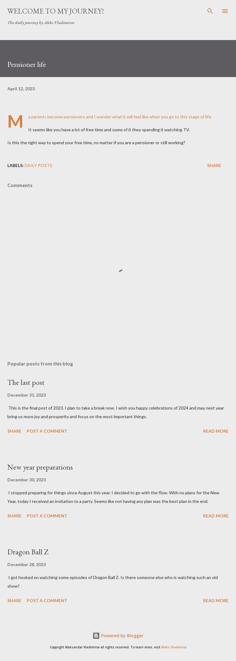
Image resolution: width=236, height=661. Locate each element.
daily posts (38, 165)
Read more (216, 431)
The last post (26, 382)
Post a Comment (47, 431)
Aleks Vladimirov (174, 647)
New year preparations (40, 467)
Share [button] (214, 165)
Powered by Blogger (118, 636)
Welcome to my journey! (55, 11)
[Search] (210, 11)
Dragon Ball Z (27, 552)
